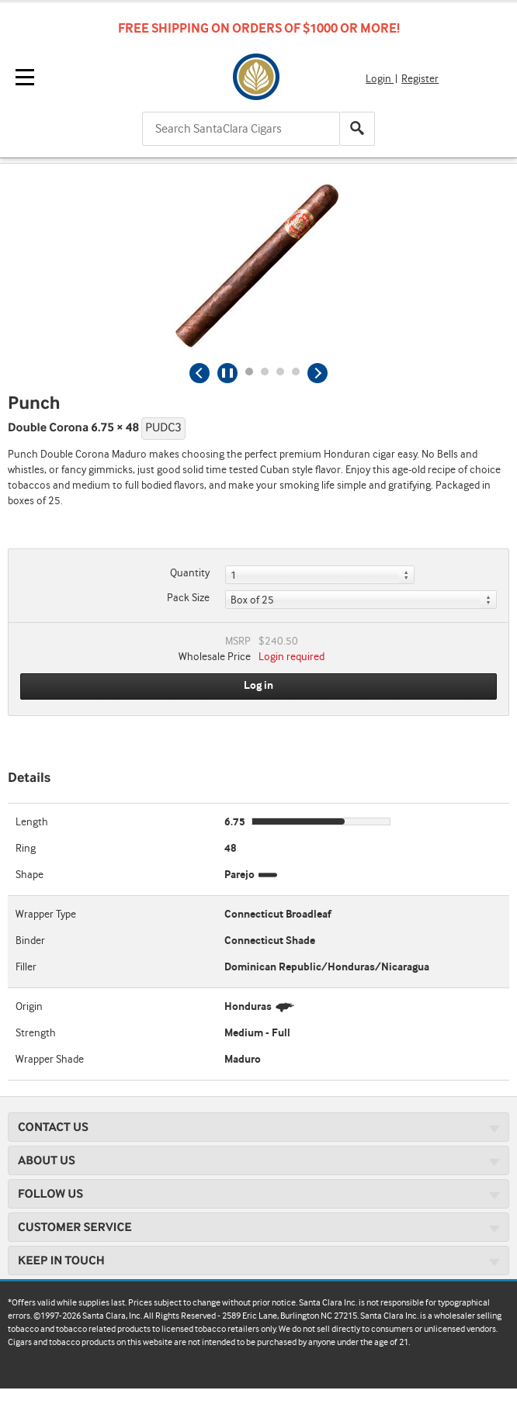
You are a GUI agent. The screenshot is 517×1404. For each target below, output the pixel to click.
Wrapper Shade (50, 1059)
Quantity (190, 573)
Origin (29, 1007)
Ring (26, 848)
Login (380, 79)
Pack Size (188, 598)
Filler (26, 967)
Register (420, 79)
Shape (29, 875)
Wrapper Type (46, 914)
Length (32, 822)
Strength (36, 1033)
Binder (30, 941)
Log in (258, 686)
